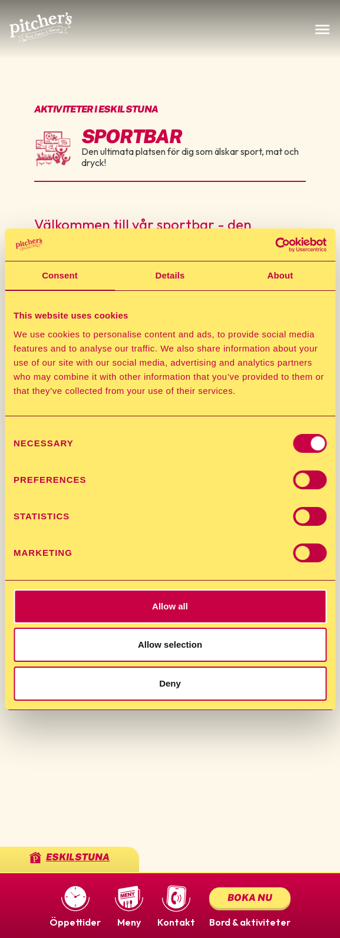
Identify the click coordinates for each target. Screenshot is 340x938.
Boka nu (249, 897)
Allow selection (170, 644)
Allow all (170, 606)
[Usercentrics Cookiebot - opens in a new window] (274, 245)
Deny (170, 683)
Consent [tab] (60, 275)
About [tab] (280, 275)
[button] (75, 905)
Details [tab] (170, 275)
